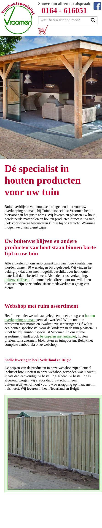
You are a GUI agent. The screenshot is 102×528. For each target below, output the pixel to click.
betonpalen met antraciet (58, 336)
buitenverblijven (17, 280)
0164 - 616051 (64, 10)
